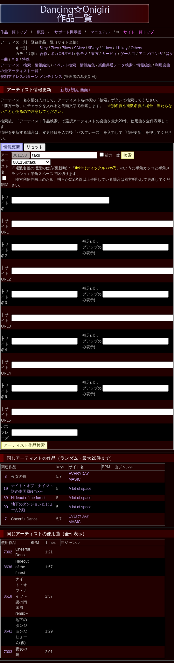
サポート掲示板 (67, 32)
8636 (8, 567)
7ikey (66, 48)
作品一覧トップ (13, 32)
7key (55, 48)
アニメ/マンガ (151, 53)
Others (136, 48)
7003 (8, 652)
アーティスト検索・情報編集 (25, 65)
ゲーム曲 (128, 53)
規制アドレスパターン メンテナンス (31, 76)
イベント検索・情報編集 (74, 65)
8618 (8, 596)
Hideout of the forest (28, 498)
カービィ (109, 53)
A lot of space (79, 488)
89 (5, 498)
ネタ (15, 59)
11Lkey (121, 48)
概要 (41, 32)
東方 (95, 53)
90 (5, 507)
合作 (43, 53)
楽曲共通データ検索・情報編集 (125, 65)
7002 (8, 552)
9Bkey (93, 48)
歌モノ (82, 53)
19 (5, 488)
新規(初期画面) (75, 89)
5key (44, 48)
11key (107, 48)
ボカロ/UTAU (62, 53)
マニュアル (100, 32)
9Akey (79, 48)
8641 (8, 631)
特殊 (26, 59)
